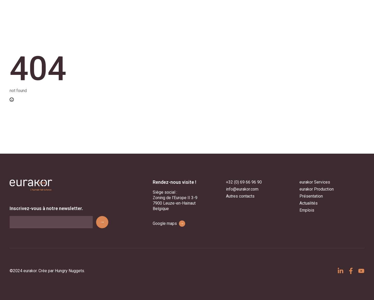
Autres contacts (240, 196)
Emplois (306, 210)
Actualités (308, 203)
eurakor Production (316, 189)
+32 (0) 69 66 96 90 (244, 182)
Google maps (169, 224)
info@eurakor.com (242, 189)
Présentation (311, 196)
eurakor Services (314, 182)
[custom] (340, 271)
